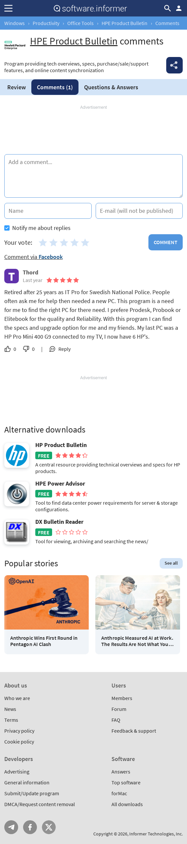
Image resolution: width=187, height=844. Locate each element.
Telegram (11, 827)
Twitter (49, 827)
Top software (125, 782)
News (10, 709)
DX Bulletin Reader (59, 521)
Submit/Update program (31, 793)
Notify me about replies (37, 228)
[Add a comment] (93, 176)
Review (16, 87)
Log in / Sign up (179, 8)
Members (121, 698)
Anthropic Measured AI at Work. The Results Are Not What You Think (137, 641)
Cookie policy (19, 741)
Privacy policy (19, 730)
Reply (64, 349)
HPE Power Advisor (60, 483)
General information (26, 782)
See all (171, 563)
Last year (33, 280)
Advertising (16, 771)
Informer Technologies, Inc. (156, 834)
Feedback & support (133, 730)
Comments (55, 87)
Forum (118, 709)
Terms (11, 720)
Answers (111, 87)
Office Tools (80, 23)
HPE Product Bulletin (124, 23)
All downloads (127, 804)
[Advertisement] (93, 130)
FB (30, 827)
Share (174, 65)
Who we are (17, 698)
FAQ (115, 720)
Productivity (46, 23)
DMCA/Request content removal (39, 804)
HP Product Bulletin (61, 445)
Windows (14, 23)
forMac (119, 793)
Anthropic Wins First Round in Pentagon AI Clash (44, 641)
